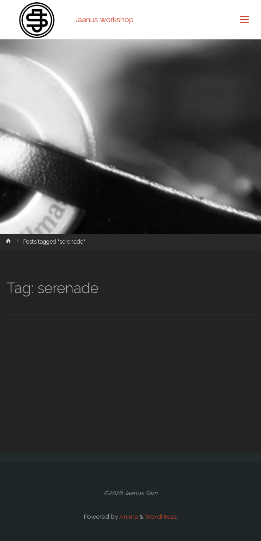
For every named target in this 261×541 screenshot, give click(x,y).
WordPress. (161, 516)
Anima (128, 516)
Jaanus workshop (104, 19)
